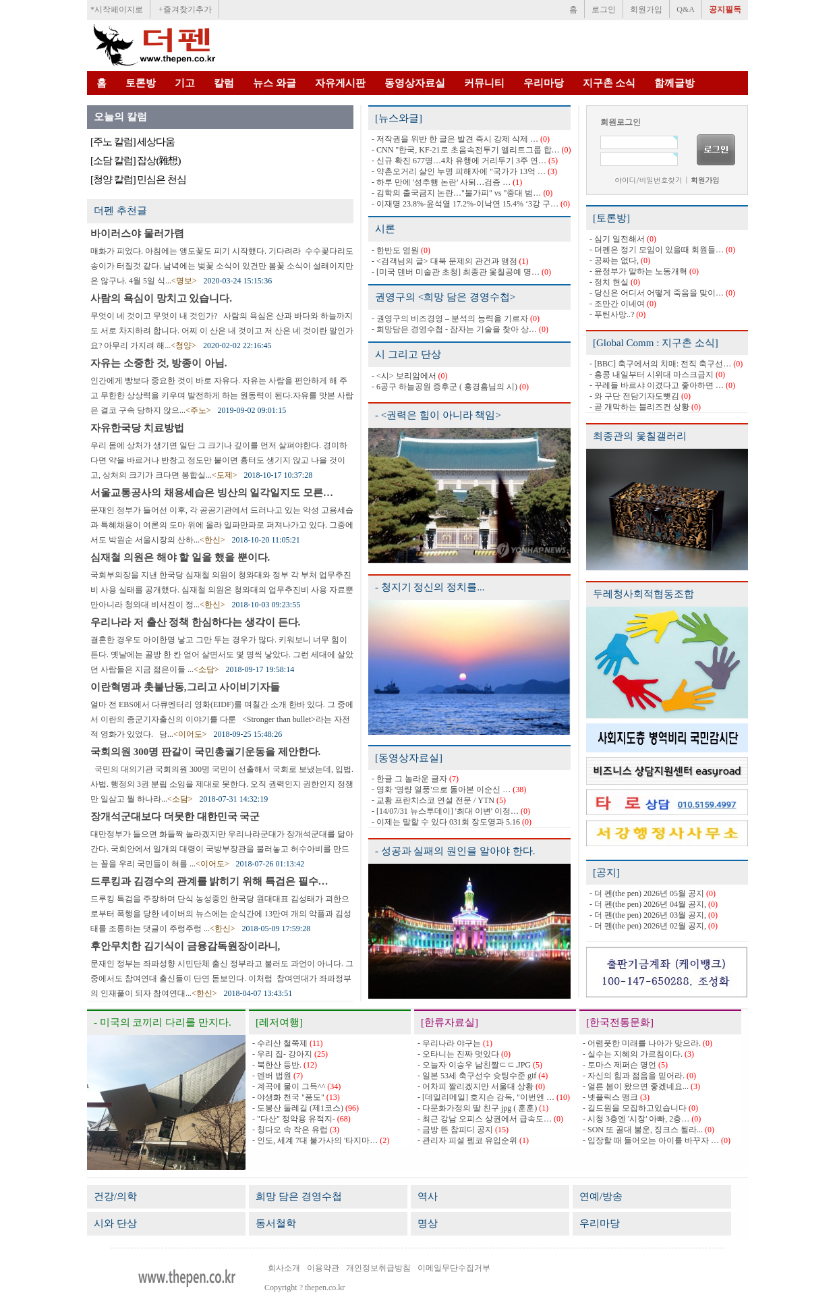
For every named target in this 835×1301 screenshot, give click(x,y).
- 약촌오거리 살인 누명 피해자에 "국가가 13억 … (459, 171)
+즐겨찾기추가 (185, 9)
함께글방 (674, 83)
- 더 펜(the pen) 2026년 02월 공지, (647, 926)
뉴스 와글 (274, 83)
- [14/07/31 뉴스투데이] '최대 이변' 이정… (445, 811)
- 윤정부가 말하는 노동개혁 (638, 271)
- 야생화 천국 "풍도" (288, 1097)
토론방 (140, 83)
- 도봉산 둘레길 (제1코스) (297, 1108)
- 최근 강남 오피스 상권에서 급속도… (485, 1119)
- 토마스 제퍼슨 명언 (619, 1065)
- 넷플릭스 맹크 (610, 1097)
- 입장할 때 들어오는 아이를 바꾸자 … (651, 1140)
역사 (428, 1196)
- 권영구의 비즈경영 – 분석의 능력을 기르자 (450, 318)
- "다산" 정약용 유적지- (293, 1119)
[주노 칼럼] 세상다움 (132, 141)
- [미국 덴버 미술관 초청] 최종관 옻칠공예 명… (456, 272)
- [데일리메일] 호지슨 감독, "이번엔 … (486, 1097)
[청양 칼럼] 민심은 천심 (138, 179)
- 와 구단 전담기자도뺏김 (634, 396)
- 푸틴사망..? (611, 314)
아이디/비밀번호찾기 (648, 180)
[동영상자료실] (408, 757)
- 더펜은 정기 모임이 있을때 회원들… (656, 249)
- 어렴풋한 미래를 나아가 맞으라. (642, 1043)
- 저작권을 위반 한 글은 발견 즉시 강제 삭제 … (455, 139)
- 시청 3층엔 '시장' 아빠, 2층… (636, 1119)
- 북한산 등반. (276, 1065)
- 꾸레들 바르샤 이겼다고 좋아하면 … (656, 385)
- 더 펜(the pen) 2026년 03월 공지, (647, 915)
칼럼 (224, 83)
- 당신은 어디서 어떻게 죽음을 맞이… (656, 293)
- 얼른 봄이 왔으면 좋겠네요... (636, 1086)
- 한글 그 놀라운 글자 (409, 778)
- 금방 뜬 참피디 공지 (455, 1129)
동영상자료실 (414, 83)
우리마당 (543, 83)
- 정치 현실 (609, 282)
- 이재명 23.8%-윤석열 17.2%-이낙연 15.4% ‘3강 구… (465, 204)
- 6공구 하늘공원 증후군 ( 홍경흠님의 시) (444, 386)
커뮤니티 (484, 83)
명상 (428, 1223)
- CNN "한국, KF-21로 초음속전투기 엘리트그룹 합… (466, 150)
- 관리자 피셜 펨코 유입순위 (467, 1140)
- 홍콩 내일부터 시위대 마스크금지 (651, 374)
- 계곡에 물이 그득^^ (288, 1086)
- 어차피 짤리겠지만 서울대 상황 (476, 1086)
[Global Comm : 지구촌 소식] (655, 342)
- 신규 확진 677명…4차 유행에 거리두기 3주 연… (459, 160)
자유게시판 (340, 83)
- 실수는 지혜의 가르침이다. (633, 1054)
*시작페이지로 (116, 9)
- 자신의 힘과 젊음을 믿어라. (634, 1075)
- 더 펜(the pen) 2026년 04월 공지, (647, 904)
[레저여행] (279, 1022)
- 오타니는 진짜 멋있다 (458, 1054)
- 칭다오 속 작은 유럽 (290, 1129)
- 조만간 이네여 (617, 303)
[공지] (606, 872)
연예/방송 (601, 1196)
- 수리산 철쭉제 (280, 1043)
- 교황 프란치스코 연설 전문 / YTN (433, 800)
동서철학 (276, 1223)
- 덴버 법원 (271, 1075)
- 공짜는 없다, (614, 260)
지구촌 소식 (609, 83)
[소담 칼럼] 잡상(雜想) (135, 160)
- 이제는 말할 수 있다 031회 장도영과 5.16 (446, 822)
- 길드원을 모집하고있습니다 (635, 1108)
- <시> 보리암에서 (404, 376)
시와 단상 (115, 1223)
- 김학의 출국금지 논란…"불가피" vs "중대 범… (456, 193)
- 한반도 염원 (395, 250)
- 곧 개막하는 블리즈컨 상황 (639, 407)
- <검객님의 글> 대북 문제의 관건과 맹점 (444, 261)
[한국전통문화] (620, 1022)
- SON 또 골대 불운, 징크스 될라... (643, 1129)
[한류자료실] (449, 1022)
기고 (185, 83)
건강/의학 (115, 1196)
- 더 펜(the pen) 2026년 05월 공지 (646, 893)
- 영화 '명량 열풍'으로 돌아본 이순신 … (441, 789)
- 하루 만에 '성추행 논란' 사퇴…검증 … (441, 182)
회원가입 (646, 9)
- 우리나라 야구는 (449, 1043)
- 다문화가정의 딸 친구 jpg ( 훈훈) (477, 1108)
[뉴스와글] (398, 118)
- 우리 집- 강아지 (282, 1054)
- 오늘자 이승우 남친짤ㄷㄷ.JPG (474, 1065)
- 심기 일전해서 (617, 239)
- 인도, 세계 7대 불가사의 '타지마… (315, 1140)
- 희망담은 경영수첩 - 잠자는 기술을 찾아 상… (454, 329)
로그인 (604, 9)
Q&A (685, 9)
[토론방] (611, 218)
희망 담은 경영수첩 (299, 1196)
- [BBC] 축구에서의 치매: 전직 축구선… (660, 363)
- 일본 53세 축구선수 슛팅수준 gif (477, 1075)
